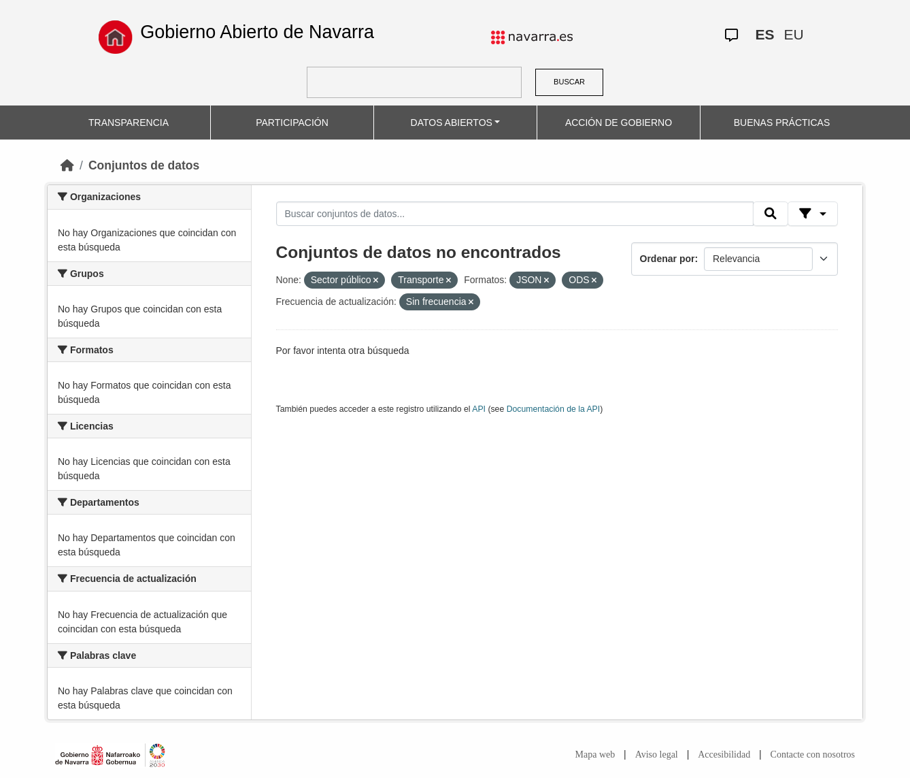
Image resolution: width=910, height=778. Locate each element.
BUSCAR (569, 82)
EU (794, 34)
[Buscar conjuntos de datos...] (515, 213)
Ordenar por (667, 258)
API (479, 409)
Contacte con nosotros (813, 754)
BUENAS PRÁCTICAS (782, 122)
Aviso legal (656, 754)
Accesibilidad (724, 754)
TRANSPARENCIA (128, 122)
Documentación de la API (554, 409)
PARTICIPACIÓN (292, 122)
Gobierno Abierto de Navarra (257, 32)
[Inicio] (67, 165)
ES (765, 34)
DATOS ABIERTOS (451, 122)
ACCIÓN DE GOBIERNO (618, 122)
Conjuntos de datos (143, 165)
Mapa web (595, 754)
